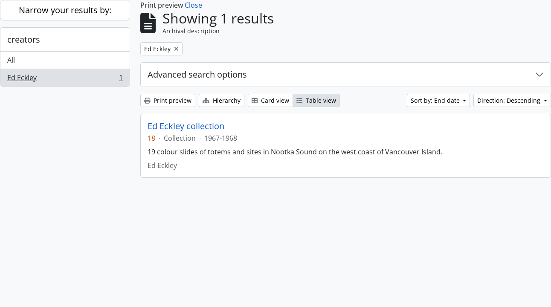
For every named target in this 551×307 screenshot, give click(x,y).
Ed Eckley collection (186, 126)
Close (193, 5)
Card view (270, 100)
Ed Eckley (65, 79)
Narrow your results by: (65, 10)
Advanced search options (197, 74)
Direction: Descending (509, 100)
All (11, 60)
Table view (316, 100)
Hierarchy (222, 100)
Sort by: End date (436, 100)
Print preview (167, 100)
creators (23, 39)
